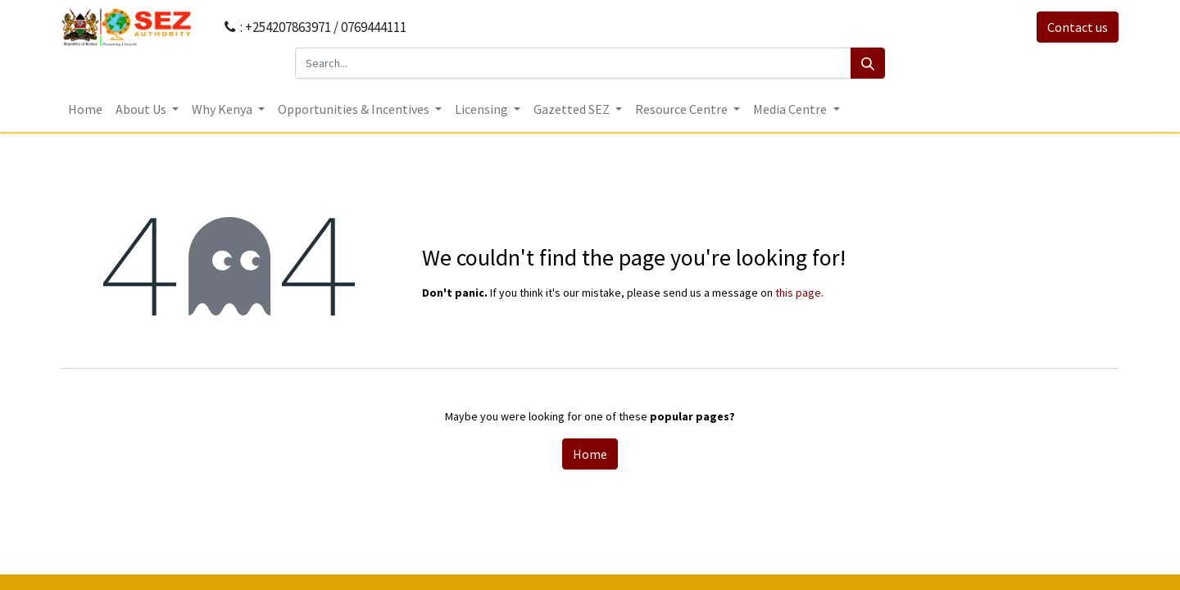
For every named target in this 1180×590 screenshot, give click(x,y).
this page (798, 292)
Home (590, 454)
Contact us (1077, 27)
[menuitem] (85, 109)
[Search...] (573, 63)
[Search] (868, 63)
